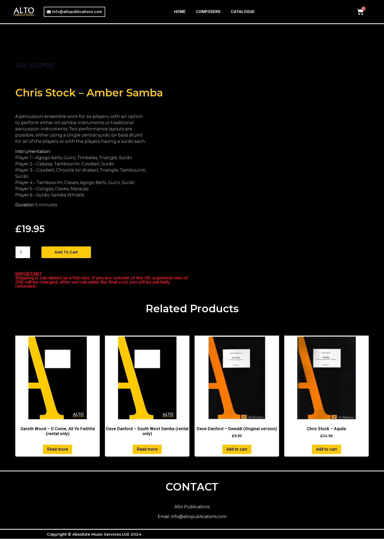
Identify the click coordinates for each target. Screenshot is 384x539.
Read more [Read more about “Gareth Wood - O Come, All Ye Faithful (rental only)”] (57, 449)
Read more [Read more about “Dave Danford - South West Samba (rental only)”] (147, 449)
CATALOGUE (242, 11)
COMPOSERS (208, 11)
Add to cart (67, 252)
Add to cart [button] (236, 449)
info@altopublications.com (198, 517)
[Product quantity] (22, 252)
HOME (180, 11)
